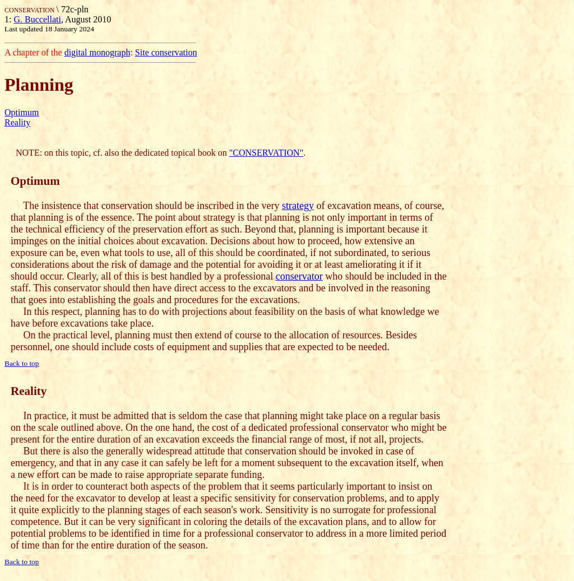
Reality (17, 122)
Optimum (21, 112)
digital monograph (97, 52)
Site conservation (166, 52)
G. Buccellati (37, 19)
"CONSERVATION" (266, 152)
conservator (299, 276)
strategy (298, 205)
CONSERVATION (30, 10)
